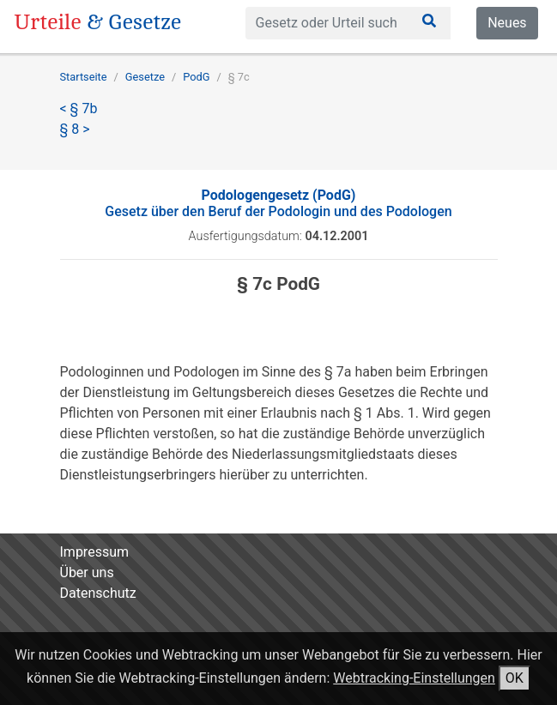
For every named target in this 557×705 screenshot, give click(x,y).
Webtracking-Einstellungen (414, 678)
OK (515, 678)
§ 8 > (75, 129)
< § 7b (79, 108)
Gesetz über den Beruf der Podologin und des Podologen (278, 203)
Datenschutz (98, 593)
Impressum (95, 552)
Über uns (87, 572)
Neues (506, 23)
